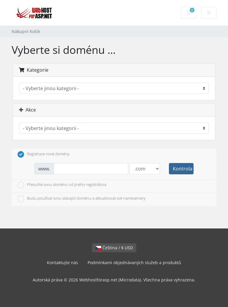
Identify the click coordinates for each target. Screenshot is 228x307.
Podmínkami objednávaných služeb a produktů (134, 262)
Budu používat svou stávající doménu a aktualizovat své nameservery (81, 198)
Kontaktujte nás (62, 262)
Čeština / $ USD (114, 247)
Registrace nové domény (43, 154)
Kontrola (182, 168)
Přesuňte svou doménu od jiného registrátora (62, 185)
